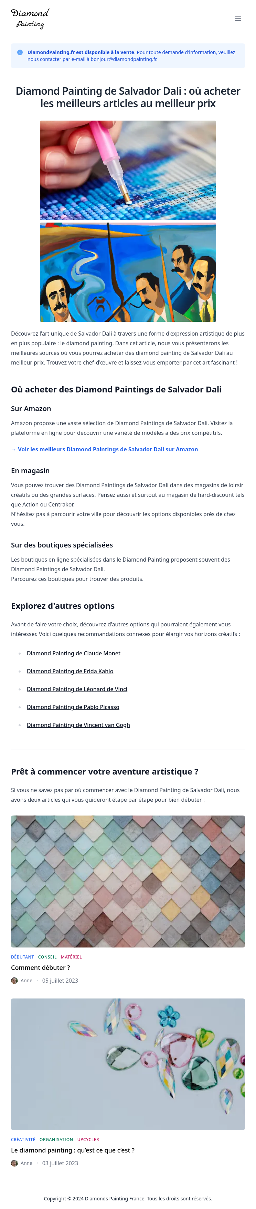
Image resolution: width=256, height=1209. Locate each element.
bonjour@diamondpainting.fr (124, 59)
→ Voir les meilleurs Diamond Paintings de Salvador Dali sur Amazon (104, 449)
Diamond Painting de (73, 653)
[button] (238, 18)
